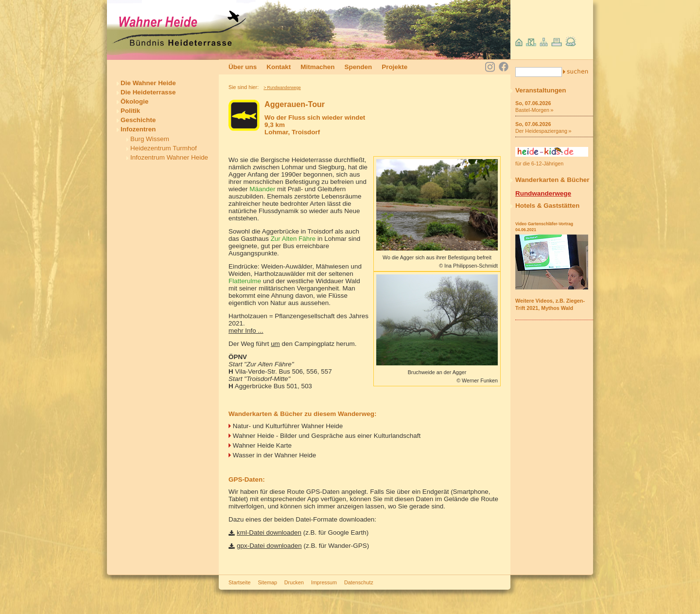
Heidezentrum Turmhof (163, 148)
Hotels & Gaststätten (547, 205)
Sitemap (267, 582)
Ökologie (135, 101)
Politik (130, 110)
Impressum (324, 582)
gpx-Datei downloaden (269, 545)
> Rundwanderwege (282, 87)
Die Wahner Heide (148, 83)
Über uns (242, 67)
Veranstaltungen (540, 90)
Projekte (394, 67)
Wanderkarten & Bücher (552, 179)
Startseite (239, 582)
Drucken (294, 582)
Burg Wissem (149, 139)
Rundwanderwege (543, 193)
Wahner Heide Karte (262, 445)
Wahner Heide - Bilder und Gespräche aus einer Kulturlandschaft (326, 435)
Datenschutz (358, 582)
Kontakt (278, 67)
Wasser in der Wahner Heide (274, 455)
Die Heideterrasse (148, 92)
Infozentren (138, 129)
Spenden (358, 67)
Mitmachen (317, 67)
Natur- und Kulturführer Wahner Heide (288, 426)
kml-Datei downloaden (269, 532)
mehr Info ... (245, 330)
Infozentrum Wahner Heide (169, 157)
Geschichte (138, 120)
